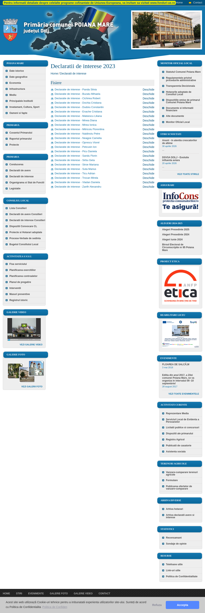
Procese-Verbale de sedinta (25, 238)
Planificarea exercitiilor (22, 270)
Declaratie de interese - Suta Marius (75, 168)
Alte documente (175, 116)
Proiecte (14, 144)
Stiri (19, 593)
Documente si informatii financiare (179, 109)
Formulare (172, 480)
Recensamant (174, 537)
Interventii (15, 288)
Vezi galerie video (31, 344)
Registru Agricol (175, 439)
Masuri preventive (19, 294)
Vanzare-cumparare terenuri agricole (182, 473)
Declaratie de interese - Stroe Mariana (77, 164)
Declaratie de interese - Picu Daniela (76, 151)
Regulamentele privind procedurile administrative (181, 79)
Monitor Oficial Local (178, 122)
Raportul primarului (20, 138)
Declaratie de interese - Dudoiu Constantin (79, 107)
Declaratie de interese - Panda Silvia (76, 89)
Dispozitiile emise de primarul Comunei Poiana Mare (183, 101)
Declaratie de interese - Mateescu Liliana (78, 115)
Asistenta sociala (176, 451)
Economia (15, 83)
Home (179, 2)
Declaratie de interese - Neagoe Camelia (78, 138)
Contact (197, 2)
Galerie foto (59, 593)
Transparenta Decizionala (180, 86)
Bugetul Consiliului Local (23, 244)
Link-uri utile (173, 570)
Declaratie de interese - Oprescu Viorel (77, 142)
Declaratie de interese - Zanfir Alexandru (78, 186)
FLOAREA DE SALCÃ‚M (175, 364)
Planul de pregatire (20, 282)
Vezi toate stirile (188, 174)
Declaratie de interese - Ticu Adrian (75, 173)
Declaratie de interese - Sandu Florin (76, 155)
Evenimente (36, 593)
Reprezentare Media (177, 413)
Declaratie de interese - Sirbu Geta (75, 160)
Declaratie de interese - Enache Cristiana (78, 111)
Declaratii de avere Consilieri (25, 214)
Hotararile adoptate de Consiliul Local (178, 93)
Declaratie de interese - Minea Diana (76, 120)
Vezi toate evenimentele (184, 394)
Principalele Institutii (21, 101)
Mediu (12, 95)
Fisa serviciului (18, 264)
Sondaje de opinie (176, 543)
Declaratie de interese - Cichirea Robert (77, 98)
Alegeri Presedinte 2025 (175, 229)
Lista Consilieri (18, 208)
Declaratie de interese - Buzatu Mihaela (77, 93)
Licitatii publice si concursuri (182, 427)
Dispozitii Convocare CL (23, 226)
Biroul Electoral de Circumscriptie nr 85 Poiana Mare (178, 247)
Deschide (148, 89)
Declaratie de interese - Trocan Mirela (76, 177)
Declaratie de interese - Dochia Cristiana (78, 102)
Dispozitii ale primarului (179, 433)
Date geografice (18, 76)
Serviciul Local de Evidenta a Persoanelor (182, 420)
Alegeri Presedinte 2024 (175, 234)
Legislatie (14, 188)
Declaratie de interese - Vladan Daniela (77, 182)
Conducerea (16, 164)
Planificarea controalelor (23, 276)
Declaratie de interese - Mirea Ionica (75, 124)
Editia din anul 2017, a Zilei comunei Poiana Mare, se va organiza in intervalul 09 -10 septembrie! (178, 379)
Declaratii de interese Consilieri (27, 220)
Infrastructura (17, 89)
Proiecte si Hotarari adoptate (25, 232)
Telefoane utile (174, 564)
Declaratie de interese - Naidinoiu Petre (77, 133)
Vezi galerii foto (31, 386)
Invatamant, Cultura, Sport (24, 107)
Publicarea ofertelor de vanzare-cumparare (179, 487)
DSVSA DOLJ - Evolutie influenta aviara (175, 159)
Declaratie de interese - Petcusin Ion (76, 146)
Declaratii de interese (21, 176)
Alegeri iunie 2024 (172, 239)
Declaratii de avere (20, 170)
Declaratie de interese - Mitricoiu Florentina (79, 129)
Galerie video (83, 593)
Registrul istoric (18, 300)
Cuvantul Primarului (20, 132)
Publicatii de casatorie (178, 445)
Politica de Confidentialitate (181, 576)
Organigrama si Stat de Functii (26, 182)
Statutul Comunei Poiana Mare (183, 71)
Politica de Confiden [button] (54, 607)
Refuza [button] (157, 605)
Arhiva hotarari (174, 509)
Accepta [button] (182, 605)
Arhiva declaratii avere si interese (180, 516)
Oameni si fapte (18, 113)
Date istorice (16, 70)
